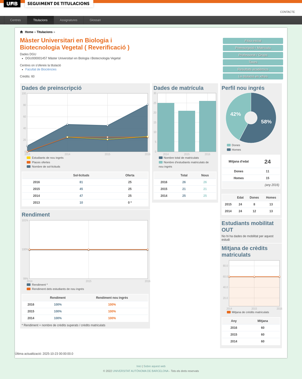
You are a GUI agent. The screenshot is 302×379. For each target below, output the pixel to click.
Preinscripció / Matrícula (253, 48)
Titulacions (40, 20)
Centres (15, 20)
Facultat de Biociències (40, 69)
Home (29, 32)
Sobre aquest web (154, 366)
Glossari (95, 20)
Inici (138, 366)
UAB (12, 3)
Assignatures (68, 20)
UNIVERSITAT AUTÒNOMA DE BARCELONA (140, 370)
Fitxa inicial (253, 41)
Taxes (253, 62)
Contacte (287, 11)
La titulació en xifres (253, 76)
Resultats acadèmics (253, 69)
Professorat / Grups (252, 55)
